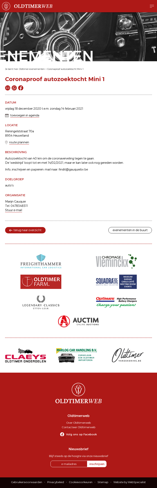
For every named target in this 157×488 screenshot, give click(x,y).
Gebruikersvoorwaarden (26, 482)
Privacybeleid (55, 482)
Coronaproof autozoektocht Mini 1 (65, 69)
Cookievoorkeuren (80, 482)
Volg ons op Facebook (81, 434)
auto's (9, 185)
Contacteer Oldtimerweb (78, 427)
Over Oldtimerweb (78, 422)
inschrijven (96, 464)
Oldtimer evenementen (32, 69)
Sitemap (103, 482)
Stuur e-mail (13, 210)
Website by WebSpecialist (129, 482)
